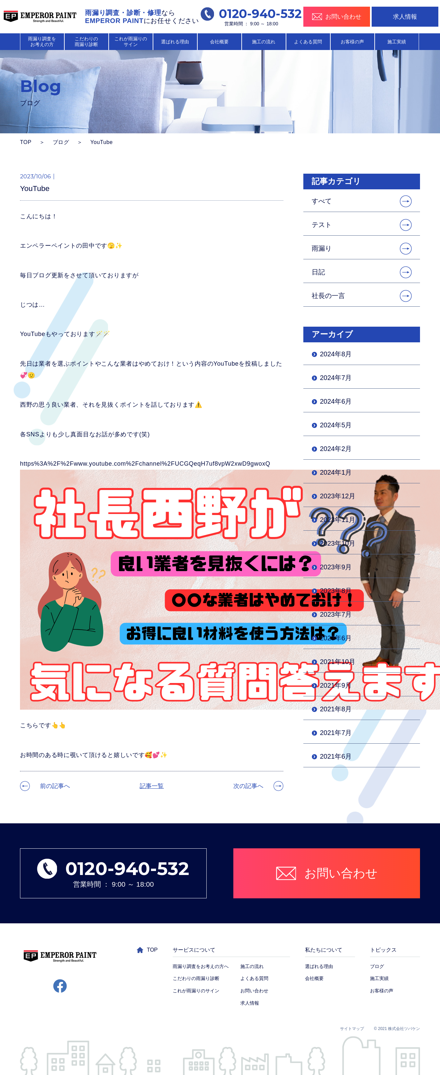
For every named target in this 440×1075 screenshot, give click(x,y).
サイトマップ (352, 1028)
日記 (318, 272)
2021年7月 (336, 732)
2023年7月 (336, 614)
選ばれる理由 (175, 41)
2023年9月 (336, 567)
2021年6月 (336, 756)
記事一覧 (152, 786)
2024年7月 (336, 377)
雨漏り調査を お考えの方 (42, 41)
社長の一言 (328, 295)
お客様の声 (352, 41)
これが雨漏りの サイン (130, 41)
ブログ (61, 142)
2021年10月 (338, 661)
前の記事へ (55, 786)
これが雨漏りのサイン (196, 990)
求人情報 (405, 16)
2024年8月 (336, 354)
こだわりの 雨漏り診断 (86, 41)
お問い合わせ (254, 990)
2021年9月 (336, 685)
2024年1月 (336, 472)
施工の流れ (263, 41)
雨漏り (322, 248)
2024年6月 (336, 401)
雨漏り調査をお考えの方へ (201, 966)
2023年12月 (338, 496)
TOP (26, 142)
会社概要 (219, 41)
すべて (322, 201)
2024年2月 (336, 448)
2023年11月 (338, 519)
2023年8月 (336, 590)
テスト (322, 224)
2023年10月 (338, 543)
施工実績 (396, 41)
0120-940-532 (251, 14)
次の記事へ (248, 786)
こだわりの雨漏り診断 (196, 978)
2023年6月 (336, 638)
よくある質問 (308, 41)
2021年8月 (336, 709)
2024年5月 (336, 425)
